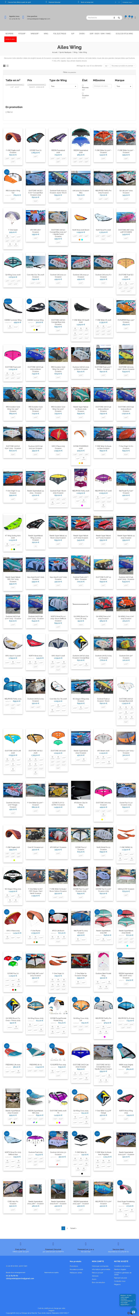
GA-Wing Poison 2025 (35, 1018)
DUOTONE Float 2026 (13, 367)
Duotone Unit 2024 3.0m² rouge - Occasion (13, 805)
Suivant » (73, 1228)
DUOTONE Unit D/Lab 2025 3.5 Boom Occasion (35, 369)
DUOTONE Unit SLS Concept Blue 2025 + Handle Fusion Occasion (103, 1067)
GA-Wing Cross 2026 (13, 275)
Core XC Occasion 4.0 (35, 847)
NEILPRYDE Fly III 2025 (126, 1018)
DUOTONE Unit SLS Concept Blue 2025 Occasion (58, 322)
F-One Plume (35, 931)
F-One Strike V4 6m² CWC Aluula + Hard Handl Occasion (35, 891)
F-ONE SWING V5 (126, 847)
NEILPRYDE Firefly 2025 (13, 699)
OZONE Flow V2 (35, 150)
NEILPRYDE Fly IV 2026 (103, 491)
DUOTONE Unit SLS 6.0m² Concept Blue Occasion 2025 (35, 193)
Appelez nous (14, 16)
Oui (10, 112)
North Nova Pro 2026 (103, 230)
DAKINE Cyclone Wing (36, 320)
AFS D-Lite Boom (58, 931)
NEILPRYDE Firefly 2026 (80, 491)
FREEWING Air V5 (35, 1065)
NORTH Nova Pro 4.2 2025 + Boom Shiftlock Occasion (58, 619)
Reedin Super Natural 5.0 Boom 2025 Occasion (80, 409)
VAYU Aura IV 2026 (58, 656)
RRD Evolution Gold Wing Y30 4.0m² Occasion (36, 409)
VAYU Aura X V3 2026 (13, 656)
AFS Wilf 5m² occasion (58, 847)
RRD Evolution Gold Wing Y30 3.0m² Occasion (58, 369)
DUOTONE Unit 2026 (58, 751)
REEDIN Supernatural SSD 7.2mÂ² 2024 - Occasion (126, 976)
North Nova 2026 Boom (80, 230)
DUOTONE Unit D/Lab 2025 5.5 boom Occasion (126, 409)
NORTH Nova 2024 (35, 656)
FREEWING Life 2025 (13, 1065)
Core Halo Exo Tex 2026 (58, 699)
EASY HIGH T (64, 1313)
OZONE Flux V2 (13, 973)
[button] (127, 2)
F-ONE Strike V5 (80, 1152)
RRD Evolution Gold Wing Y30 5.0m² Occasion (58, 409)
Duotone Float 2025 (35, 1152)
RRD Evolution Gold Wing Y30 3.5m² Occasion (13, 409)
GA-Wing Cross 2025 (80, 1111)
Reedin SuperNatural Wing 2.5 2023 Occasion (35, 538)
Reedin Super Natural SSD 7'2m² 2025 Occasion (13, 579)
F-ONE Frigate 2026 (13, 847)
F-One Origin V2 (58, 973)
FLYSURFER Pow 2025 (58, 1065)
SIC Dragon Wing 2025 (13, 889)
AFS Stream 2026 (103, 751)
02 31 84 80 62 (14, 19)
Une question (32, 16)
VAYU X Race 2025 (13, 931)
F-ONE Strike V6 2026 (103, 320)
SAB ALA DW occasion (126, 889)
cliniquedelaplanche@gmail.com (38, 19)
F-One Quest (12, 230)
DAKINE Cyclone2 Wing (13, 320)
